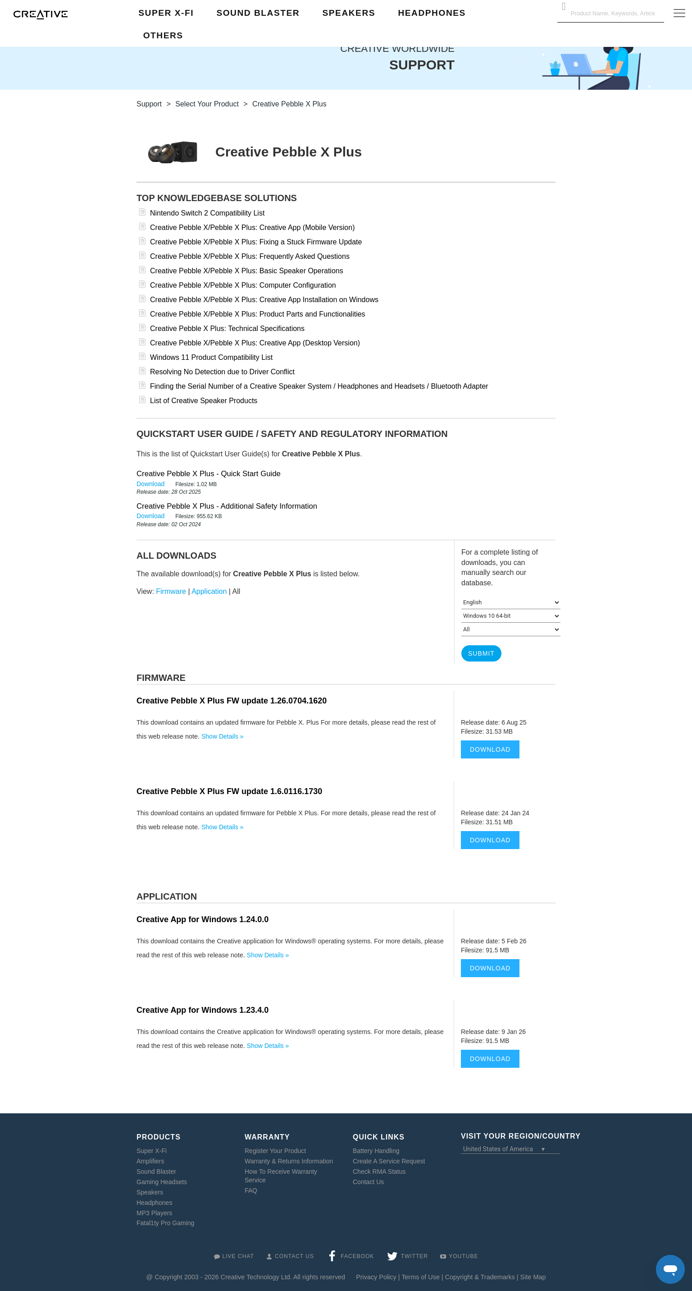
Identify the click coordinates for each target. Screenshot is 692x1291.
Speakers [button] (349, 13)
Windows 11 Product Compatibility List (211, 357)
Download (151, 483)
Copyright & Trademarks (480, 1277)
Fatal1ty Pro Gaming (165, 1223)
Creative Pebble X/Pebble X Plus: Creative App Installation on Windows (264, 299)
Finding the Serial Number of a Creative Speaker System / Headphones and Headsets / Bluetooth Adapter (319, 386)
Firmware (171, 591)
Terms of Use (420, 1277)
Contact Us (368, 1181)
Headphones (154, 1202)
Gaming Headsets (162, 1181)
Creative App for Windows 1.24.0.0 (203, 919)
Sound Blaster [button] (258, 13)
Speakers (150, 1192)
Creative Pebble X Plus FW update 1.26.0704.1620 (232, 700)
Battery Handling (376, 1150)
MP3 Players (154, 1212)
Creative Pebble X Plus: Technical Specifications (227, 328)
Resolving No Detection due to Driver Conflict (222, 372)
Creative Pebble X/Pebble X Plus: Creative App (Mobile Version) (252, 227)
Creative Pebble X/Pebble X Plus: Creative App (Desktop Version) (255, 343)
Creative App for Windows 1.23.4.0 (203, 1010)
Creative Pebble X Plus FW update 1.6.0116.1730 (229, 791)
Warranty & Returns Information (289, 1161)
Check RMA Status (379, 1171)
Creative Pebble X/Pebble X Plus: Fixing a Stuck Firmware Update (256, 242)
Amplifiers (150, 1161)
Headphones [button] (431, 13)
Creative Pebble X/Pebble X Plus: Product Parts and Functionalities (257, 314)
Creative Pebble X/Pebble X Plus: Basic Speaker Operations (246, 271)
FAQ (251, 1190)
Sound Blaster (156, 1171)
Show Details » (222, 736)
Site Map (533, 1277)
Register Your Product (275, 1150)
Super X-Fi (152, 1150)
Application (209, 591)
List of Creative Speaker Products (203, 400)
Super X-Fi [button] (166, 13)
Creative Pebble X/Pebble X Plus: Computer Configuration (243, 285)
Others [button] (163, 35)
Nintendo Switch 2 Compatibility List (207, 213)
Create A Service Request (389, 1161)
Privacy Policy (376, 1277)
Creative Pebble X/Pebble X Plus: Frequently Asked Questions (250, 256)
